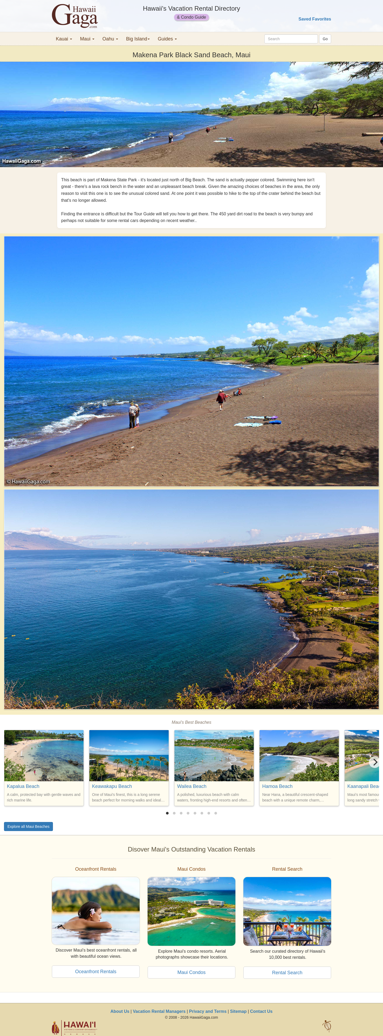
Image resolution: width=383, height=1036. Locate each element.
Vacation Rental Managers (159, 1011)
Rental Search (287, 972)
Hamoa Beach (277, 786)
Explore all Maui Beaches (28, 826)
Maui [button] (87, 39)
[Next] (375, 762)
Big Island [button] (138, 39)
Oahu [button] (110, 39)
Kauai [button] (64, 39)
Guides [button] (167, 39)
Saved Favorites (314, 19)
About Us (119, 1011)
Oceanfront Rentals (95, 971)
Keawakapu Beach (112, 786)
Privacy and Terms (208, 1011)
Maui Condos (191, 972)
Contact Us (261, 1011)
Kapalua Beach (23, 786)
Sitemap (238, 1011)
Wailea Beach (191, 786)
